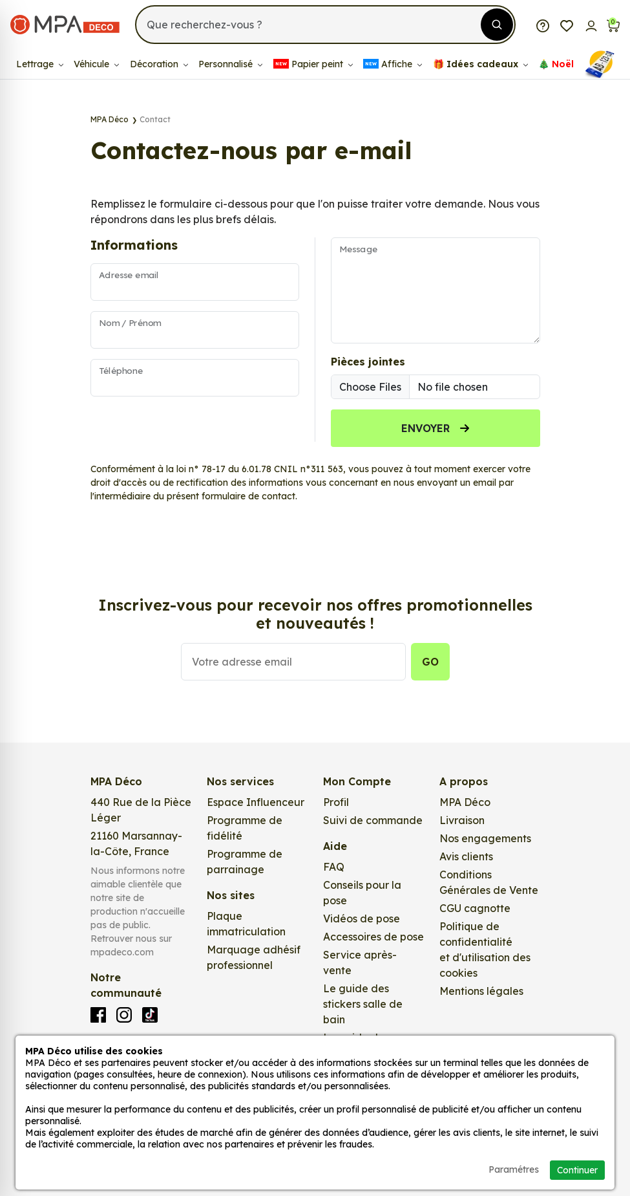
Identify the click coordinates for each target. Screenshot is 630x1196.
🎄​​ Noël (556, 64)
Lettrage (39, 64)
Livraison (462, 820)
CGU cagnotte (474, 908)
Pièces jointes (368, 361)
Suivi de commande (373, 820)
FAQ (333, 866)
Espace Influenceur (255, 802)
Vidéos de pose (361, 918)
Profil (336, 802)
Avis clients (466, 856)
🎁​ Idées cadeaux (480, 64)
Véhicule (96, 64)
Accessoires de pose (373, 936)
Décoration (159, 64)
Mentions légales (481, 990)
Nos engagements (485, 838)
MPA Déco (464, 802)
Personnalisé (230, 64)
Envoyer (435, 428)
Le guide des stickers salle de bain (363, 1004)
